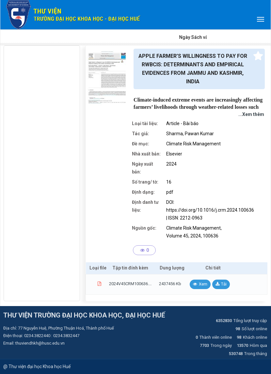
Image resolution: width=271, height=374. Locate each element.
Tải (224, 284)
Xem (203, 284)
